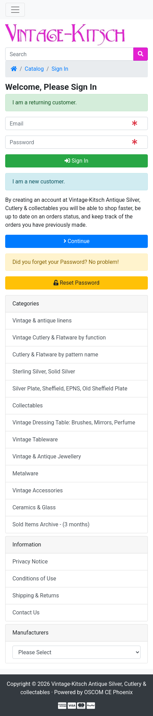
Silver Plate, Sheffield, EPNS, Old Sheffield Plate (69, 388)
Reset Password (76, 282)
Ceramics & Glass (34, 507)
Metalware (25, 473)
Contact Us (26, 612)
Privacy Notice (30, 561)
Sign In (59, 69)
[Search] (69, 54)
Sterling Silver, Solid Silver (43, 371)
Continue (77, 241)
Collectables (27, 405)
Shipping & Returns (35, 595)
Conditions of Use (34, 578)
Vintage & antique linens (41, 320)
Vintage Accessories (37, 490)
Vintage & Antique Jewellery (46, 456)
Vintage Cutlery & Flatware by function (59, 337)
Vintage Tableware (35, 439)
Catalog (34, 69)
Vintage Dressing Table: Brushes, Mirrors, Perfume (73, 422)
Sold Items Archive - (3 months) (50, 524)
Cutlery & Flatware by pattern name (55, 354)
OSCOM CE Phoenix (108, 692)
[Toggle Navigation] (15, 10)
